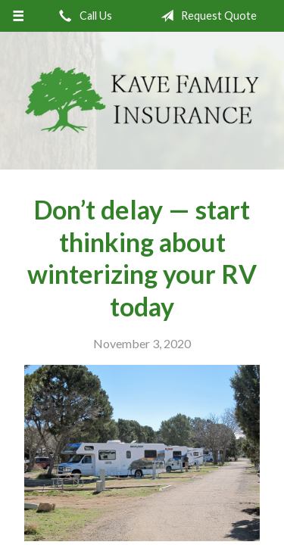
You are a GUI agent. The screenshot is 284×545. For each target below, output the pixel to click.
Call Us (82, 16)
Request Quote (205, 16)
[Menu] (18, 16)
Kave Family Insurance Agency (142, 100)
